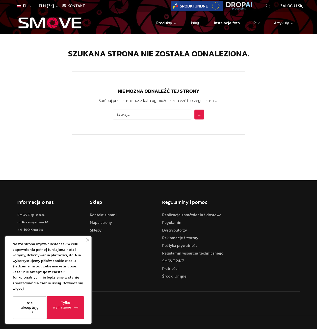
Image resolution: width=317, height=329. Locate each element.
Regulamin (171, 222)
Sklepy (96, 230)
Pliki (257, 23)
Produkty (164, 23)
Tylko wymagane (62, 305)
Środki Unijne (174, 276)
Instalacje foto (227, 23)
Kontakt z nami (103, 215)
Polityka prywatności (180, 245)
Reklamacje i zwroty (180, 238)
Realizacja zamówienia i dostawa (191, 215)
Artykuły (282, 23)
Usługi (195, 23)
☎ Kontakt (73, 6)
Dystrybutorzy (174, 230)
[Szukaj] (152, 114)
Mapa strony (101, 222)
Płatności (170, 268)
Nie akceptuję (29, 305)
